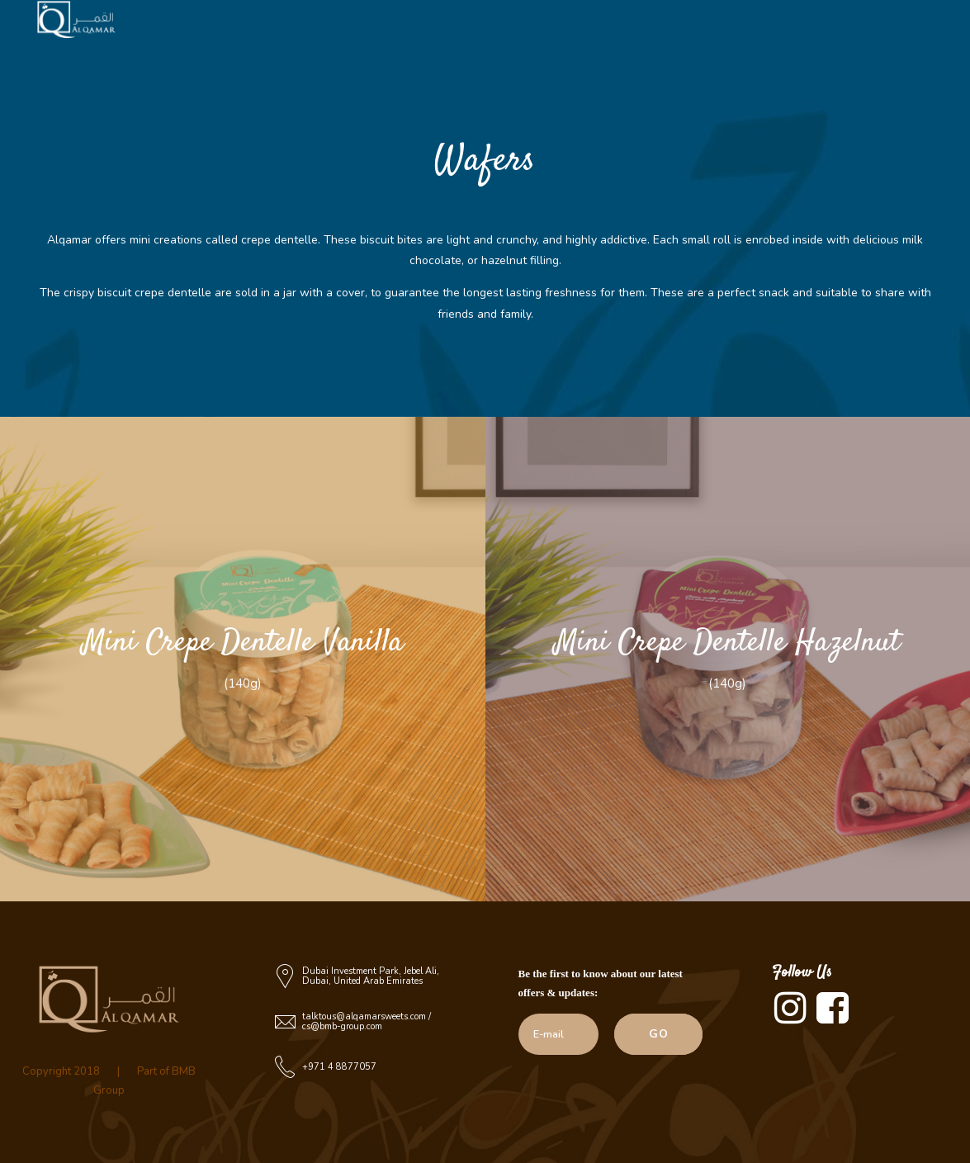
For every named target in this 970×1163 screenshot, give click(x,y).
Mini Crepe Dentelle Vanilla (243, 642)
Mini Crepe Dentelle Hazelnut (727, 642)
